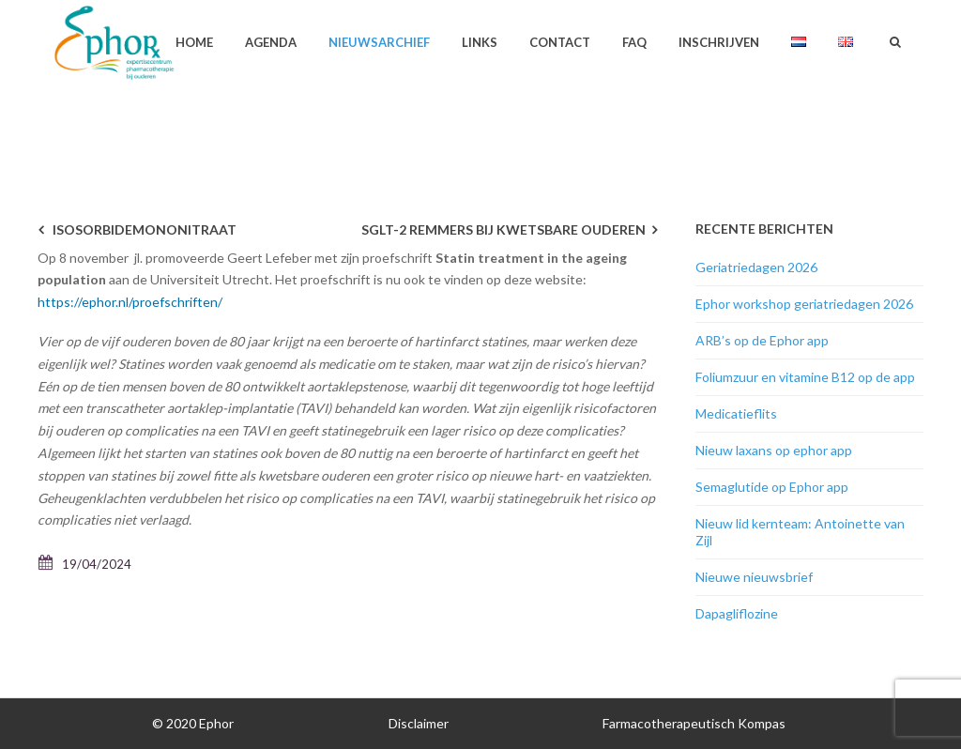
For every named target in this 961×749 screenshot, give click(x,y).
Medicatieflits (736, 413)
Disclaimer (419, 723)
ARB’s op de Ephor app (762, 340)
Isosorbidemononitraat (144, 229)
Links (479, 42)
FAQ (634, 42)
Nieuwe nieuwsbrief (754, 577)
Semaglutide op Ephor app (771, 487)
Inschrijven (719, 42)
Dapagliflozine (736, 613)
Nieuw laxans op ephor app (773, 450)
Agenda (271, 42)
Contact (559, 42)
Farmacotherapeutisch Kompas (694, 723)
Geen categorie (681, 118)
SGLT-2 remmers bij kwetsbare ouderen (503, 229)
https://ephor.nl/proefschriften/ (130, 302)
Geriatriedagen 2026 (756, 267)
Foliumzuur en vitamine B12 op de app (805, 377)
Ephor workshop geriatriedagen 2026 (804, 304)
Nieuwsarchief (379, 42)
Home (194, 42)
